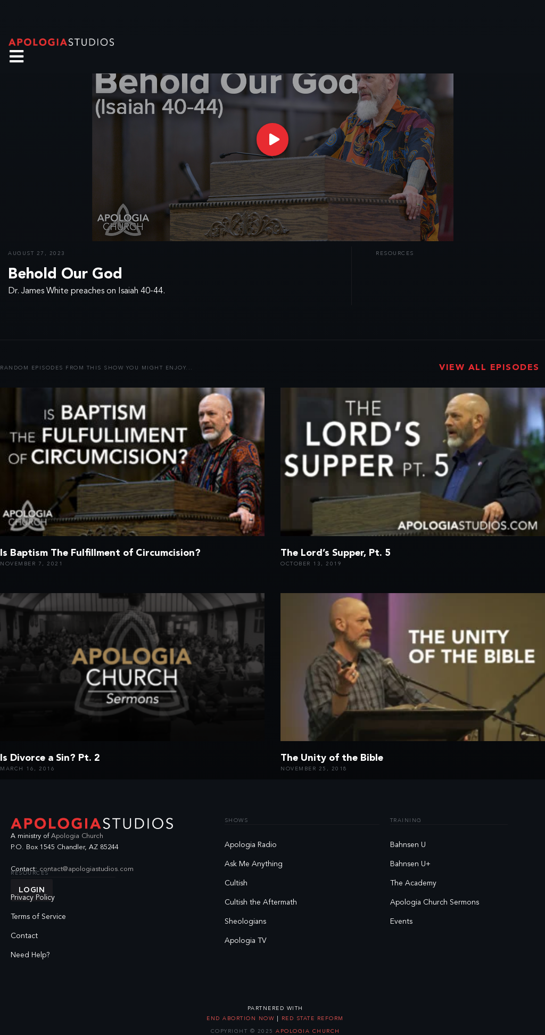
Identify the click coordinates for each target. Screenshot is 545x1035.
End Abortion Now (242, 1018)
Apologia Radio (251, 845)
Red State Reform (311, 1018)
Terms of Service (38, 917)
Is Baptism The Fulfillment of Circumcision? (100, 553)
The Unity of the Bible (331, 758)
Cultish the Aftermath (261, 902)
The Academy (413, 883)
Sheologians (245, 921)
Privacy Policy (33, 897)
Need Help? (30, 955)
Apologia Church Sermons (434, 902)
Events (401, 921)
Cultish (236, 883)
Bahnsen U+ (410, 864)
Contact (24, 936)
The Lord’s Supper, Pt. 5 (335, 553)
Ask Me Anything (254, 864)
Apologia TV (246, 940)
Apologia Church (77, 836)
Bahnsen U (408, 845)
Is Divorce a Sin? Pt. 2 (50, 758)
